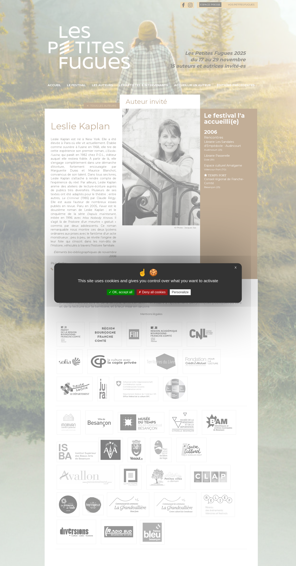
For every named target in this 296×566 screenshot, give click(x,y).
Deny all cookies (152, 292)
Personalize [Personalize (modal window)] (180, 292)
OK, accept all (120, 292)
